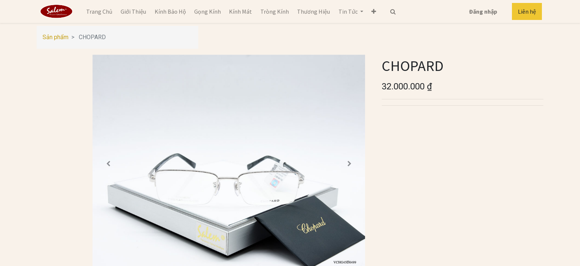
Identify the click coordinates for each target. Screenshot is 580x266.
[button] (373, 11)
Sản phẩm (55, 37)
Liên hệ (527, 11)
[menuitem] (99, 11)
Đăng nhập (483, 11)
